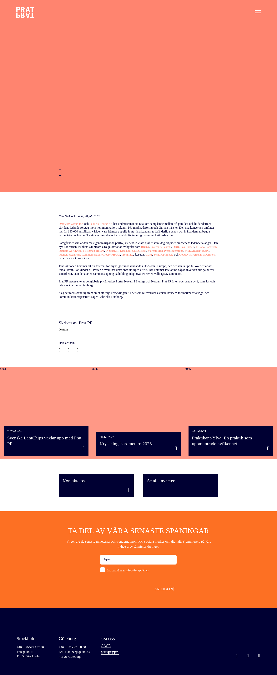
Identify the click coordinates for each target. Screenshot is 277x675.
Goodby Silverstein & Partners (78, 258)
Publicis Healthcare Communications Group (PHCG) (118, 254)
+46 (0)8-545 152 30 (31, 647)
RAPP (80, 254)
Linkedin (248, 657)
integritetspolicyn (137, 570)
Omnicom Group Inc (71, 223)
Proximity (159, 254)
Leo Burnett (190, 246)
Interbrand (198, 250)
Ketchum (143, 250)
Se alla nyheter (161, 480)
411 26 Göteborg (70, 657)
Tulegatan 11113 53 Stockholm (29, 654)
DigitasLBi (129, 250)
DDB (178, 246)
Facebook (259, 657)
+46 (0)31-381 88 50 (73, 647)
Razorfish (65, 250)
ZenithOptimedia (195, 254)
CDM (180, 254)
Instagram (237, 657)
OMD (153, 250)
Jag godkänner (128, 570)
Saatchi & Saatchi (162, 246)
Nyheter (111, 655)
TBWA (203, 246)
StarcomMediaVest (178, 250)
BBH (162, 250)
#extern (63, 329)
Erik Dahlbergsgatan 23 (75, 652)
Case (107, 647)
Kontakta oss (75, 480)
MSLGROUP (67, 254)
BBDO (145, 246)
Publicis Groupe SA (103, 223)
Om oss (109, 639)
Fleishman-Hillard (109, 250)
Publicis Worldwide (84, 250)
